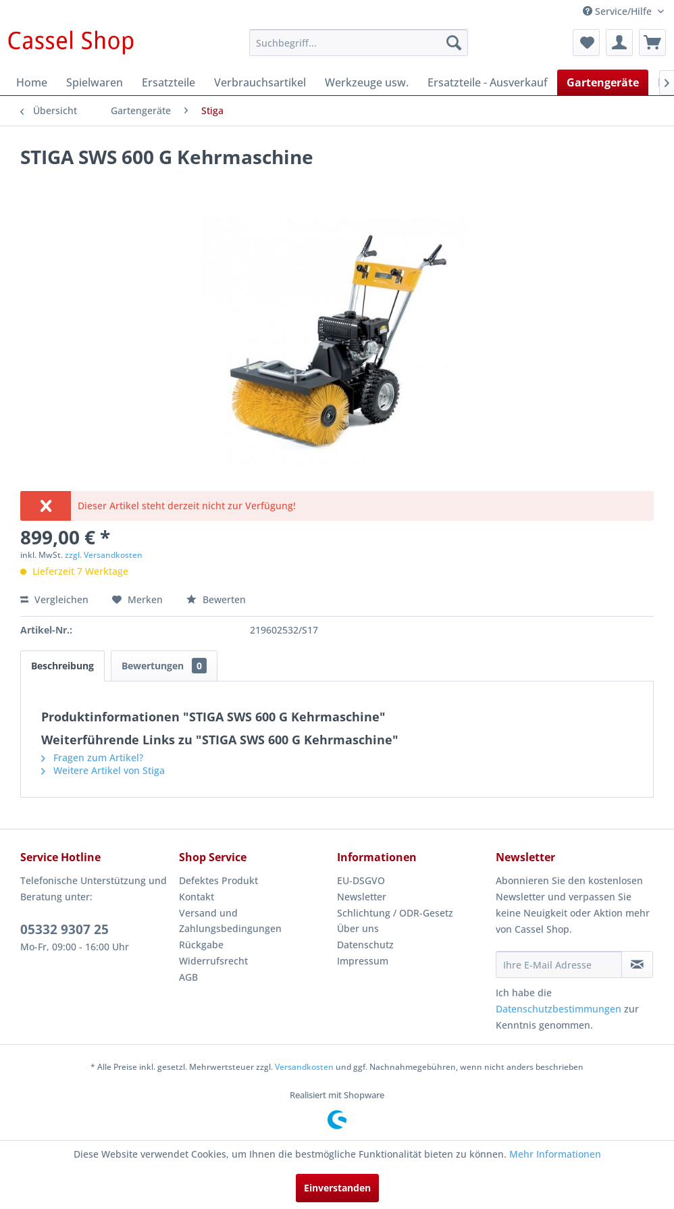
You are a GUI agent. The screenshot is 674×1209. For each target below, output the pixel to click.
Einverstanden (337, 1187)
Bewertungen (164, 665)
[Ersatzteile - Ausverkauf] (487, 82)
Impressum (362, 960)
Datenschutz (365, 944)
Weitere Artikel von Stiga (103, 770)
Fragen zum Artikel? (92, 757)
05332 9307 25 (64, 929)
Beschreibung (62, 665)
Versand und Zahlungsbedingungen (230, 920)
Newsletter (361, 896)
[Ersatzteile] (168, 82)
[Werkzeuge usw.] (366, 82)
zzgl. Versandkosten (103, 555)
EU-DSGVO (361, 880)
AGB (188, 977)
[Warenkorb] (652, 42)
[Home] (32, 82)
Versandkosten (304, 1067)
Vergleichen (54, 599)
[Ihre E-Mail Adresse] (559, 964)
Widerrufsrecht (213, 960)
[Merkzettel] (586, 42)
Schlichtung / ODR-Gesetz (395, 912)
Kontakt (196, 896)
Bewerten (216, 599)
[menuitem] (358, 42)
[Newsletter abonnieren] (637, 964)
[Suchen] (454, 42)
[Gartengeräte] (602, 82)
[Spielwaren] (94, 82)
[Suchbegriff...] (358, 42)
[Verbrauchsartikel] (260, 82)
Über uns (358, 928)
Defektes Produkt (218, 880)
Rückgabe (201, 944)
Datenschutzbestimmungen (558, 1008)
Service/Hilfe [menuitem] (618, 11)
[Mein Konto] (619, 42)
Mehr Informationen (555, 1154)
